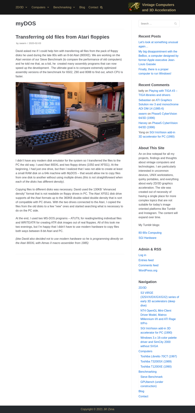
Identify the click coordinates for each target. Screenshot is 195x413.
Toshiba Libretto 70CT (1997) (159, 356)
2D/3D (143, 287)
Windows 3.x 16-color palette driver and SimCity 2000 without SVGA (159, 342)
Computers (145, 351)
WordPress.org (148, 270)
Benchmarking (148, 371)
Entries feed (146, 260)
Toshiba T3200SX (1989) (156, 361)
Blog (82, 7)
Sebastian (145, 100)
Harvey (143, 123)
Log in (142, 255)
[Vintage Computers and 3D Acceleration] (153, 7)
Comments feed (149, 265)
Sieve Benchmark (152, 376)
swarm (22, 43)
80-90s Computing (150, 232)
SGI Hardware (147, 237)
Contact (93, 7)
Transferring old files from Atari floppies (63, 37)
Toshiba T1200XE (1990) (156, 366)
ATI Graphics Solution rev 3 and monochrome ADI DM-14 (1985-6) (159, 104)
